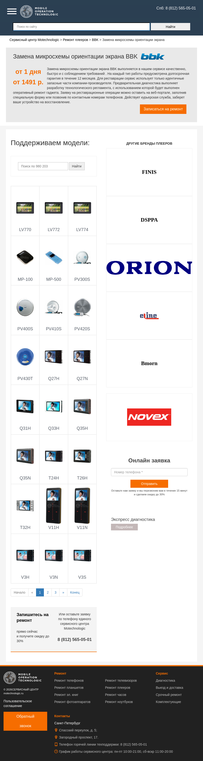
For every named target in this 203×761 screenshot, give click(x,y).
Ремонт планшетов (68, 687)
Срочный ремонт (169, 695)
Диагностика (165, 680)
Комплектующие (168, 702)
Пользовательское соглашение (18, 703)
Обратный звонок (25, 721)
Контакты (62, 716)
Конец (74, 592)
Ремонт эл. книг (66, 695)
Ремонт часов (115, 695)
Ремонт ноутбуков (119, 702)
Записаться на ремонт (163, 109)
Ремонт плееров (117, 687)
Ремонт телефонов (69, 680)
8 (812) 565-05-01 (75, 639)
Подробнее (124, 527)
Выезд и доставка (169, 687)
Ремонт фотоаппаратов (72, 702)
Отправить (149, 484)
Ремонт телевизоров (121, 680)
